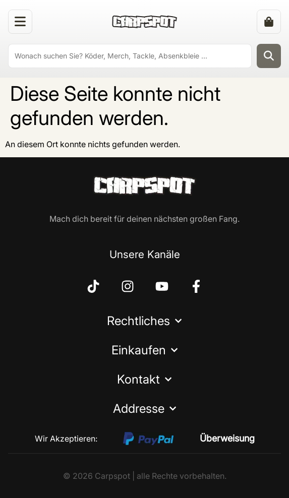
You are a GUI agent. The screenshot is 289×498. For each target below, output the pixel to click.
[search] (130, 56)
